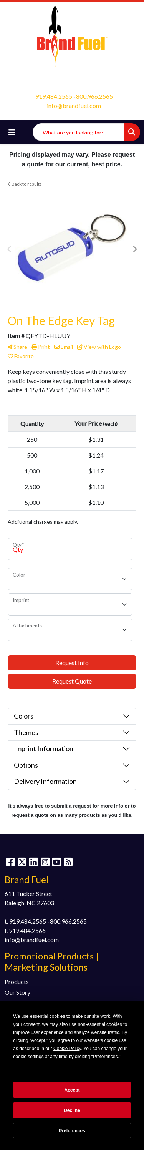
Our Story (17, 992)
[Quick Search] (78, 132)
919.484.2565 (53, 96)
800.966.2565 (94, 96)
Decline (72, 1110)
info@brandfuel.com (74, 105)
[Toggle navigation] (12, 132)
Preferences (72, 1130)
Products (17, 981)
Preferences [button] (105, 1056)
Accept (71, 1090)
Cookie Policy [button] (67, 1048)
